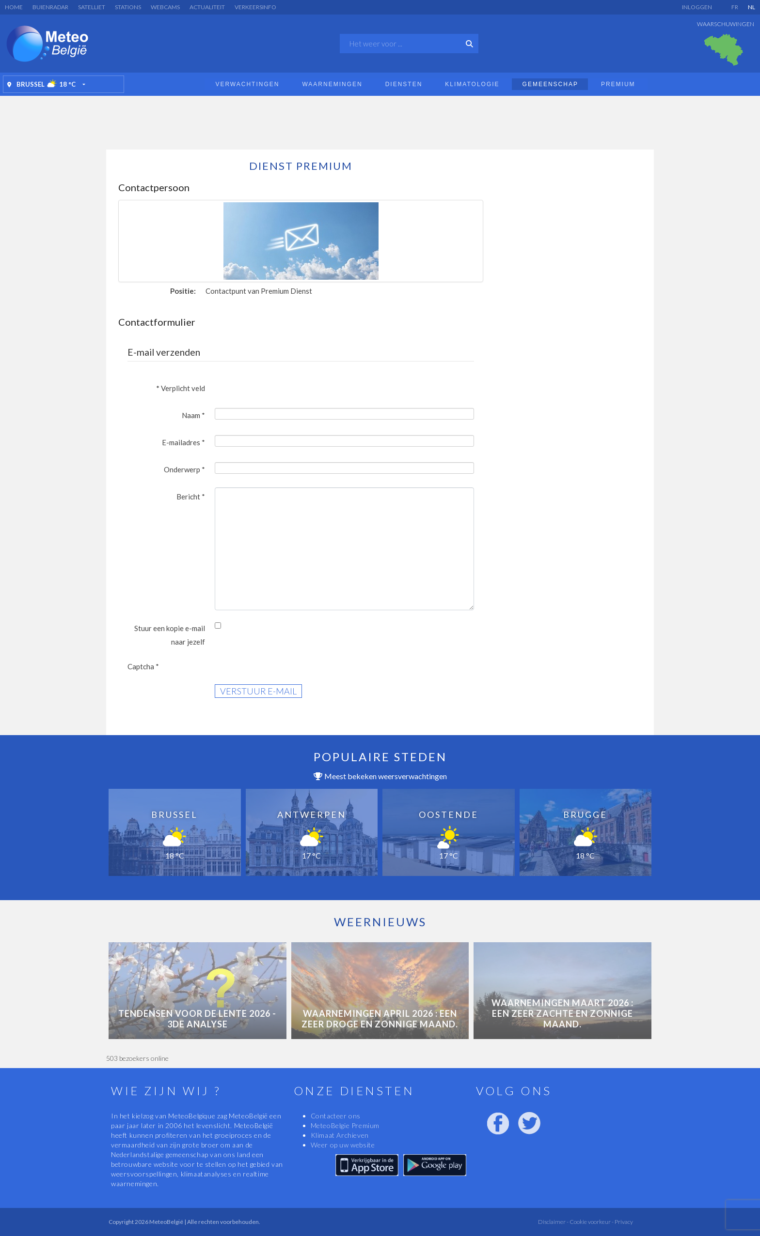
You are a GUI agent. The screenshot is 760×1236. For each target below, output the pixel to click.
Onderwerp (184, 469)
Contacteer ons (336, 1116)
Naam (193, 415)
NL (751, 7)
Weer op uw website (343, 1145)
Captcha (143, 666)
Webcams (165, 7)
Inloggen (697, 7)
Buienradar (50, 7)
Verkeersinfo (255, 7)
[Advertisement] (380, 120)
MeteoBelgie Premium (345, 1125)
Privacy (623, 1221)
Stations (128, 7)
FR (734, 7)
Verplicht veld (181, 388)
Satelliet (91, 7)
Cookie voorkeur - (591, 1221)
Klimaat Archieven (340, 1135)
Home (14, 7)
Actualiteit (207, 7)
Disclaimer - (553, 1221)
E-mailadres (183, 442)
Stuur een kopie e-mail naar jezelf (169, 635)
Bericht (190, 496)
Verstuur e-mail (258, 691)
